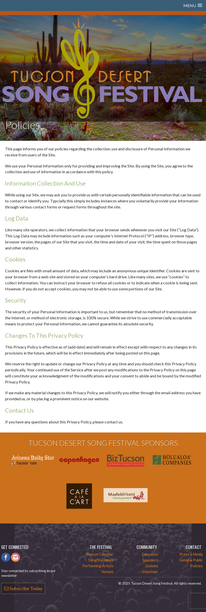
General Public (191, 560)
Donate (152, 566)
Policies (196, 566)
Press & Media (191, 554)
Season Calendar (99, 554)
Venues (107, 572)
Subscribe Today (23, 588)
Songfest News (100, 560)
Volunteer (150, 572)
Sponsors (150, 560)
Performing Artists (97, 566)
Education (150, 554)
